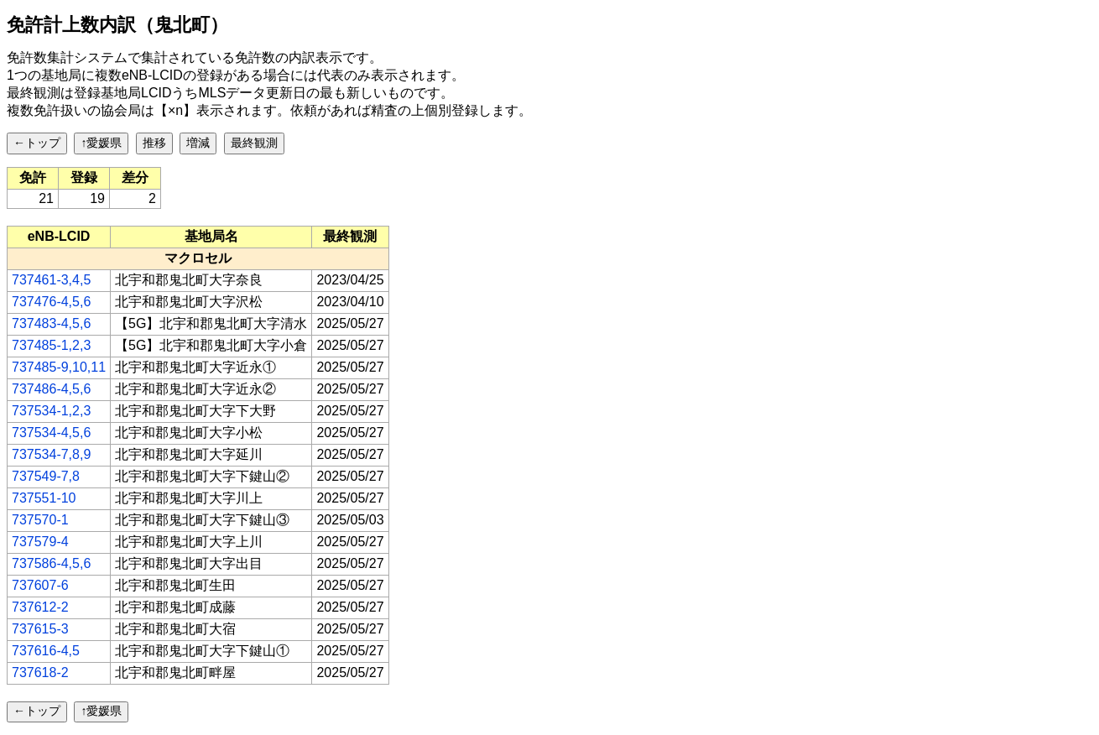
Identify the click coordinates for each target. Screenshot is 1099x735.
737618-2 (40, 672)
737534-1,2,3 (51, 411)
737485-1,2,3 (51, 345)
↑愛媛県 (101, 142)
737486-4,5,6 (51, 389)
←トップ (36, 142)
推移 (154, 142)
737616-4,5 (46, 651)
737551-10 (44, 498)
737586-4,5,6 (51, 563)
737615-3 (40, 629)
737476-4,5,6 (51, 302)
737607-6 (40, 585)
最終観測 (254, 142)
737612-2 (40, 607)
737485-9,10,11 (59, 367)
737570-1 (40, 520)
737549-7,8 (46, 476)
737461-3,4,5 (51, 280)
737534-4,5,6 (51, 432)
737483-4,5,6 (51, 323)
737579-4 (40, 541)
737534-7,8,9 (51, 454)
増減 (198, 142)
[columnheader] (59, 237)
